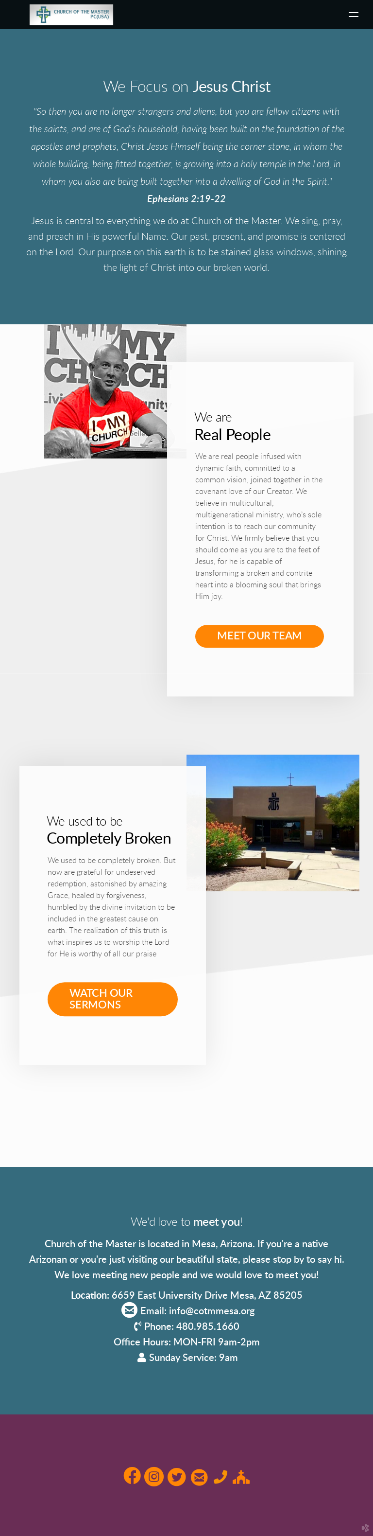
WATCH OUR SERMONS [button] (101, 999)
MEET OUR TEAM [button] (259, 634)
